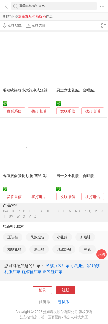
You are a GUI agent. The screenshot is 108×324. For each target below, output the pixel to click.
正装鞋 (12, 237)
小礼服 (62, 237)
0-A (5, 211)
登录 (42, 290)
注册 (65, 290)
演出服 (39, 249)
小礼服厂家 (81, 265)
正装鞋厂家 (53, 271)
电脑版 (63, 301)
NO (77, 211)
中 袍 (87, 249)
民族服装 (37, 237)
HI (47, 211)
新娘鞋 (85, 237)
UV (11, 216)
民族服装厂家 (58, 265)
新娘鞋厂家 (31, 271)
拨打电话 (38, 111)
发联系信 (14, 111)
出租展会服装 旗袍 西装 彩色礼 (28, 176)
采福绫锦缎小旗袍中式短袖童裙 (29, 90)
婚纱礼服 (14, 249)
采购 (101, 254)
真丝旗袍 (64, 249)
